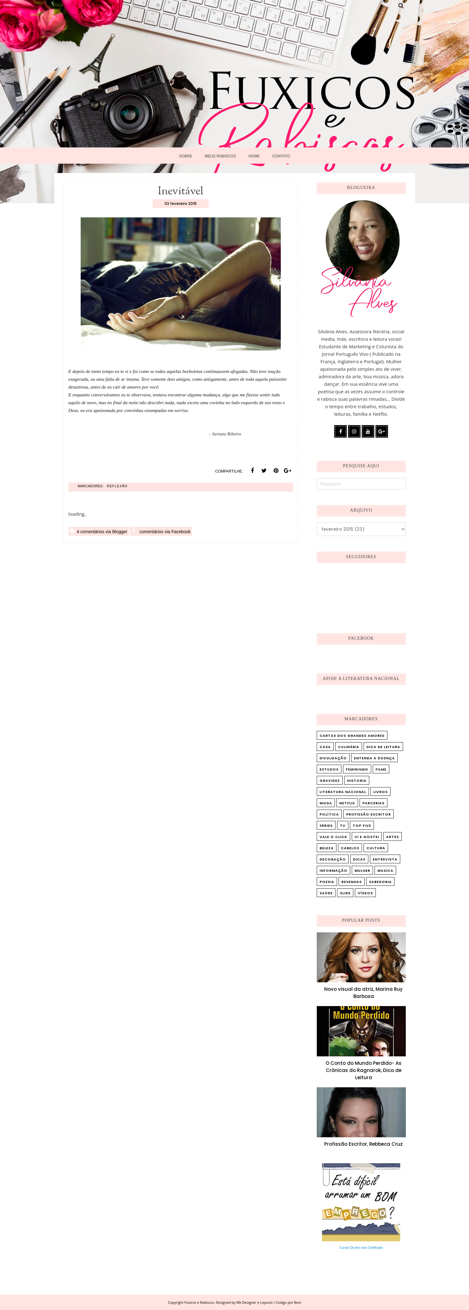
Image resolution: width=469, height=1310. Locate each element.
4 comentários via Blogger (99, 531)
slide (345, 893)
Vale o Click (333, 836)
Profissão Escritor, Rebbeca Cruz (363, 1144)
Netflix (347, 803)
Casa (325, 746)
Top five (362, 825)
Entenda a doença (374, 758)
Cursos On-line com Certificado (361, 1247)
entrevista (385, 859)
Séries (326, 825)
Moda (326, 803)
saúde (326, 893)
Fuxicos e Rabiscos (199, 1302)
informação (333, 870)
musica (385, 870)
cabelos (350, 848)
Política (329, 814)
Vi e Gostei (367, 836)
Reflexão (117, 486)
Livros (380, 791)
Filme (381, 769)
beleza (327, 848)
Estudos (329, 769)
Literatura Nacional (343, 791)
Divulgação (333, 758)
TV (342, 825)
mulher (362, 870)
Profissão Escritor (368, 814)
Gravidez (330, 780)
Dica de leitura (383, 746)
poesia (327, 881)
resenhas (351, 881)
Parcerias (373, 803)
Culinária (348, 746)
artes (392, 836)
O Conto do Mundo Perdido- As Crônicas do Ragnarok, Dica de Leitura (363, 1070)
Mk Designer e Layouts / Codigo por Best (268, 1302)
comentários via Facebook (160, 531)
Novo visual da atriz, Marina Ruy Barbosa (363, 993)
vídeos (365, 893)
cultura (375, 848)
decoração (333, 859)
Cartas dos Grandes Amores (352, 735)
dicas (359, 859)
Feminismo (357, 769)
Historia (356, 780)
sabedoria (380, 881)
